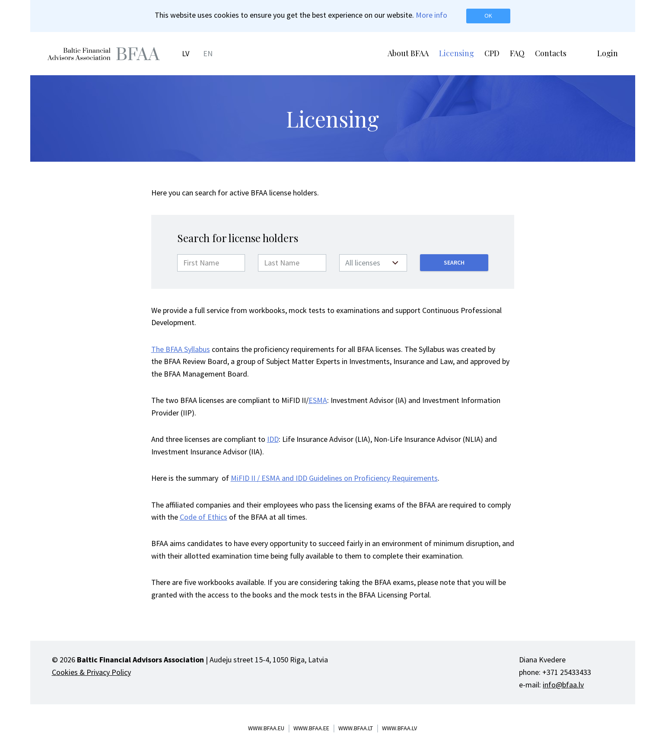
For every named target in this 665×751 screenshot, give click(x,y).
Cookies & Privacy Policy (91, 672)
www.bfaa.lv (399, 728)
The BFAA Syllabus (180, 349)
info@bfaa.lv (563, 685)
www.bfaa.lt (355, 728)
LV (185, 53)
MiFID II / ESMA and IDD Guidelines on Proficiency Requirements (334, 478)
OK (488, 15)
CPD (492, 53)
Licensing (456, 53)
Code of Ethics (203, 517)
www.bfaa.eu (266, 728)
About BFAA (408, 53)
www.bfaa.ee (311, 728)
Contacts (550, 53)
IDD (273, 439)
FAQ (517, 53)
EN (208, 53)
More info (431, 15)
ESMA (318, 400)
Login (607, 53)
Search (454, 262)
